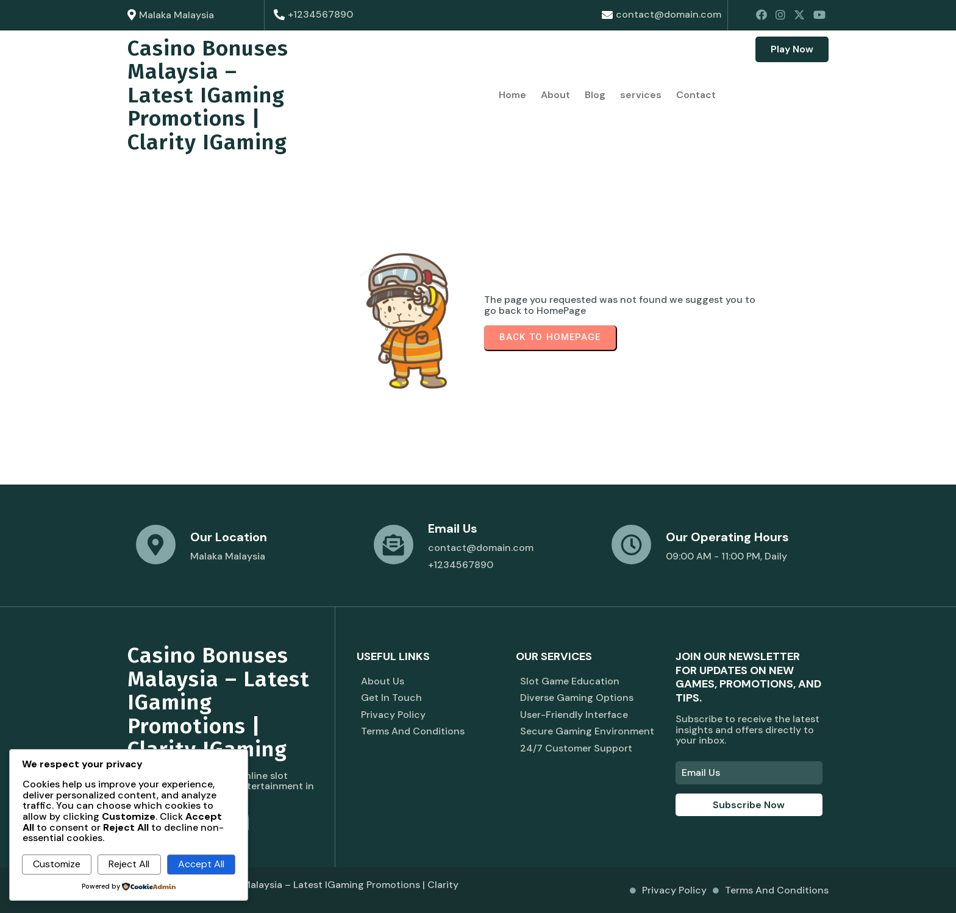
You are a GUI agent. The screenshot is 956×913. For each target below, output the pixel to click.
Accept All (201, 864)
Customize (56, 864)
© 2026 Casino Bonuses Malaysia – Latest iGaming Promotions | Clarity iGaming (292, 890)
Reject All (129, 864)
